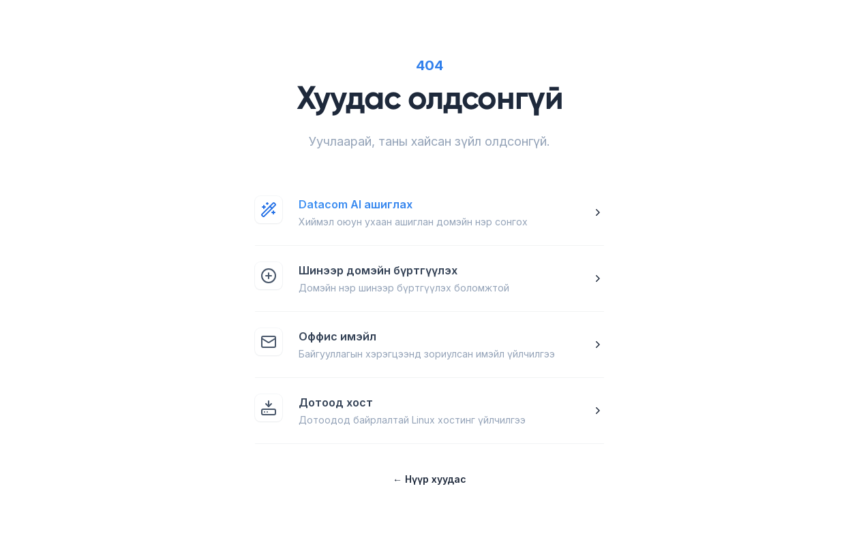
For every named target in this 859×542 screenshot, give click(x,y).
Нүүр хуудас (429, 479)
